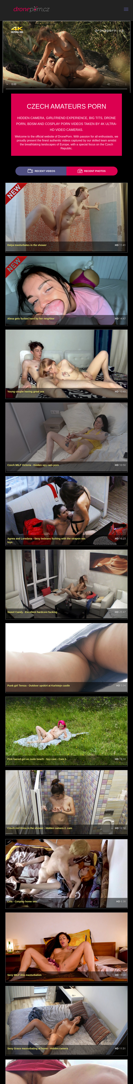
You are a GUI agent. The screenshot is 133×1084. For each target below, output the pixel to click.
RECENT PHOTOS (91, 171)
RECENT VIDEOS (41, 171)
